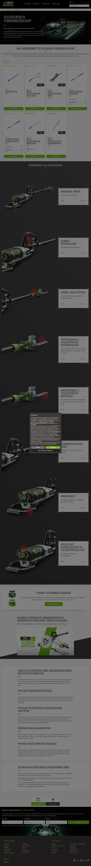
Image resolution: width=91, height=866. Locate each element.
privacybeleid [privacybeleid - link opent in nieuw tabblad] (44, 419)
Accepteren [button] (53, 447)
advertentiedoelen (56, 431)
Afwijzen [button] (38, 447)
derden (32, 427)
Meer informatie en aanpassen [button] (45, 450)
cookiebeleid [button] (33, 424)
